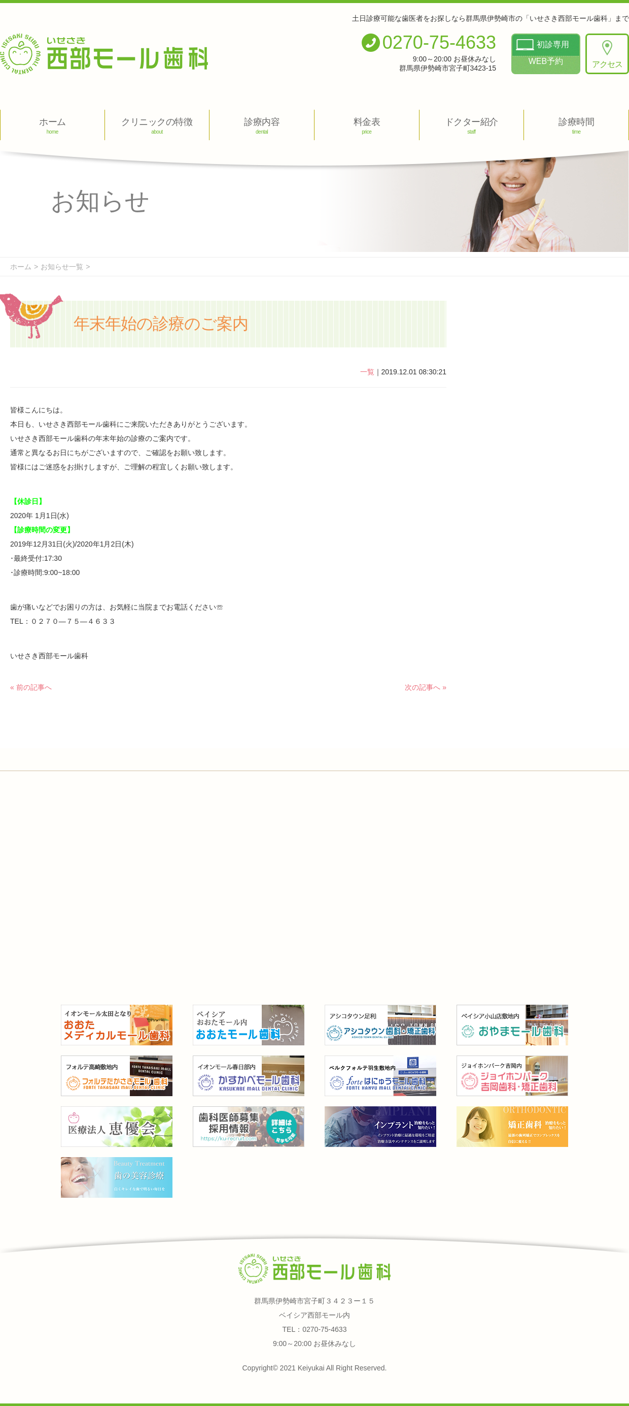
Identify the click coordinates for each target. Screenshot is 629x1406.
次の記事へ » (425, 687)
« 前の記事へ (31, 687)
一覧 (367, 372)
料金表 (367, 126)
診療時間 (576, 126)
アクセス (607, 54)
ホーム (52, 126)
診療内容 (262, 126)
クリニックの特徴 (157, 126)
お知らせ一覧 (62, 267)
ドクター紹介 (472, 126)
